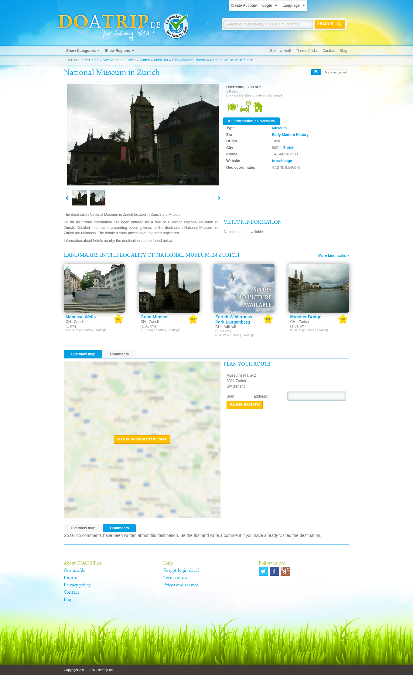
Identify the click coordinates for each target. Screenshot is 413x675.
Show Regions (117, 51)
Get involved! (280, 51)
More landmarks (332, 255)
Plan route (244, 404)
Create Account (243, 5)
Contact (71, 592)
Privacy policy (77, 585)
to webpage (282, 161)
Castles (329, 51)
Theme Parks (307, 51)
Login (267, 5)
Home (94, 60)
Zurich (130, 60)
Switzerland (112, 60)
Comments (119, 354)
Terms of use (175, 577)
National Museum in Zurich (231, 60)
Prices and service (180, 585)
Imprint (71, 577)
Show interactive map (142, 439)
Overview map (83, 354)
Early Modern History (189, 60)
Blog (343, 51)
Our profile (74, 570)
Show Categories (81, 51)
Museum (161, 60)
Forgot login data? (181, 570)
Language (291, 5)
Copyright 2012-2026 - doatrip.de (88, 670)
